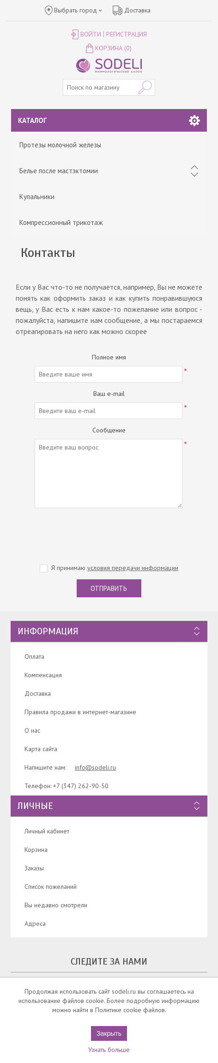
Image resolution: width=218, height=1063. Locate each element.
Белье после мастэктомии (58, 170)
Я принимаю (114, 568)
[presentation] (109, 533)
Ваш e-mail (109, 393)
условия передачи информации (132, 568)
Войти (90, 34)
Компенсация (43, 675)
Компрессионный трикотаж (61, 222)
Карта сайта (40, 749)
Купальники (36, 196)
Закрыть (109, 1033)
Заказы (34, 868)
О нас (32, 730)
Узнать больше (109, 1049)
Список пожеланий (50, 886)
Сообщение (109, 430)
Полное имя (109, 357)
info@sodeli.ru (95, 767)
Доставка (37, 693)
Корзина (36, 849)
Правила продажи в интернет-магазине (80, 712)
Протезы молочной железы (60, 144)
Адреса (35, 923)
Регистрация (126, 34)
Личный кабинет (46, 831)
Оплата (34, 656)
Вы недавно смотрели (55, 905)
